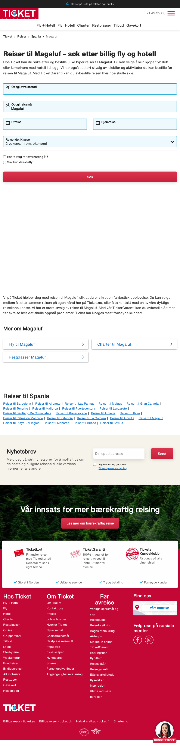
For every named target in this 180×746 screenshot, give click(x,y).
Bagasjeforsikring (102, 631)
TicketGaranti (99, 648)
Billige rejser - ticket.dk (55, 722)
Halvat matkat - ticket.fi (92, 722)
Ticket (7, 37)
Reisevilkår (98, 664)
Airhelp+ (96, 636)
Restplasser (101, 25)
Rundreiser (10, 663)
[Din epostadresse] (119, 454)
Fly (60, 25)
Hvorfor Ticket (57, 625)
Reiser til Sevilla (111, 423)
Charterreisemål (58, 636)
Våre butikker (159, 608)
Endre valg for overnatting (23, 157)
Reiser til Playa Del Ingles (21, 423)
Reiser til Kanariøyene (71, 413)
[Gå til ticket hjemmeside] (19, 13)
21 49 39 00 (156, 13)
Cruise (7, 630)
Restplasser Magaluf (27, 358)
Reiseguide (98, 620)
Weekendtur (11, 658)
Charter (83, 25)
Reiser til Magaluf (151, 418)
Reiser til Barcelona (17, 404)
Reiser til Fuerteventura (78, 409)
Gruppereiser (12, 636)
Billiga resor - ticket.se (19, 722)
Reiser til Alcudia (122, 418)
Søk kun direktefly (18, 162)
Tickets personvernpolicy (113, 469)
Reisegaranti (99, 669)
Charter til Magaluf (114, 345)
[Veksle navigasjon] (171, 13)
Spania (36, 37)
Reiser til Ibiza (130, 413)
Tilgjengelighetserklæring (65, 674)
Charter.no (121, 722)
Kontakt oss (55, 608)
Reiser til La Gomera (91, 418)
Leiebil (7, 647)
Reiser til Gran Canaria (143, 404)
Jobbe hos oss (56, 619)
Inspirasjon (97, 686)
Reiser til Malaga (110, 404)
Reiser (21, 37)
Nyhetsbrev (54, 658)
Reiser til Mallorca (45, 409)
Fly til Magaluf (22, 345)
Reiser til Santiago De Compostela (27, 413)
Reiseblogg (11, 691)
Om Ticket (54, 603)
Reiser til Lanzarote (113, 409)
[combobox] (92, 91)
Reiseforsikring (100, 625)
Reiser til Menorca (56, 423)
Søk (90, 177)
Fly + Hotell (46, 25)
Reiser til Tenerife (15, 409)
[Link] (138, 640)
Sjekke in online (101, 642)
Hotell (70, 25)
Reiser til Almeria (103, 413)
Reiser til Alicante (47, 404)
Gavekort (133, 25)
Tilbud (119, 25)
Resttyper (10, 680)
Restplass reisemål (60, 642)
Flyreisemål (55, 630)
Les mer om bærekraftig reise (90, 524)
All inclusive (11, 674)
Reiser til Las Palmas (79, 404)
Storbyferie (11, 652)
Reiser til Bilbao (85, 423)
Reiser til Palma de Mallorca (23, 418)
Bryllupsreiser (13, 669)
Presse (51, 614)
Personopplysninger (60, 669)
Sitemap (52, 663)
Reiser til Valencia (60, 418)
